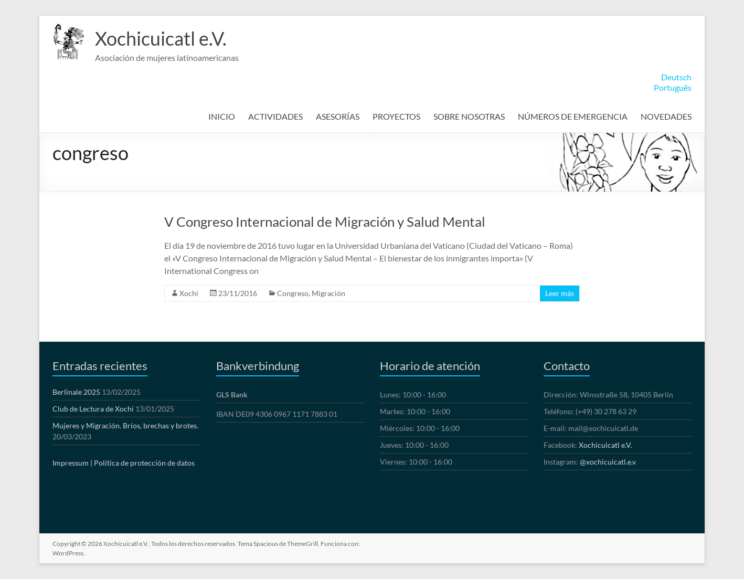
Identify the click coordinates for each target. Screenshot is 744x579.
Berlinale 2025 (76, 391)
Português (673, 87)
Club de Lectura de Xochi (93, 408)
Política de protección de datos (144, 462)
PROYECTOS (396, 116)
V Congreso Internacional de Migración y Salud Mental (324, 221)
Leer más (559, 293)
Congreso (293, 293)
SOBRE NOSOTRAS (469, 116)
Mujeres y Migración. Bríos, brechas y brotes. (125, 425)
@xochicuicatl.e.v (608, 461)
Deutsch (676, 77)
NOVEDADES (666, 116)
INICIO (221, 116)
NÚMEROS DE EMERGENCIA (573, 116)
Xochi (188, 293)
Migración (328, 293)
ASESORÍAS (337, 116)
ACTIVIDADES (275, 116)
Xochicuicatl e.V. (161, 38)
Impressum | (72, 462)
